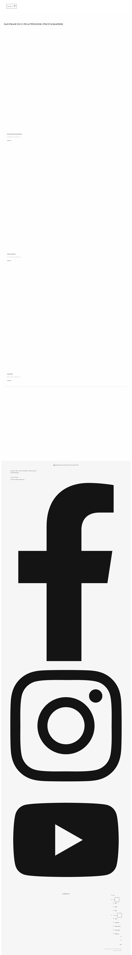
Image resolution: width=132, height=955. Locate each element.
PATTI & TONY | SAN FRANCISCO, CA (21, 257)
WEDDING (10, 374)
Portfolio (108, 895)
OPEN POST (11, 140)
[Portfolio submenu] (113, 895)
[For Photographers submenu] (118, 912)
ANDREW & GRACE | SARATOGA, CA (20, 137)
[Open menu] (11, 6)
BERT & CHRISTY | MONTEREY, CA (20, 377)
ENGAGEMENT (11, 254)
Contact (120, 944)
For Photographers (110, 912)
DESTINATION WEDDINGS (14, 134)
